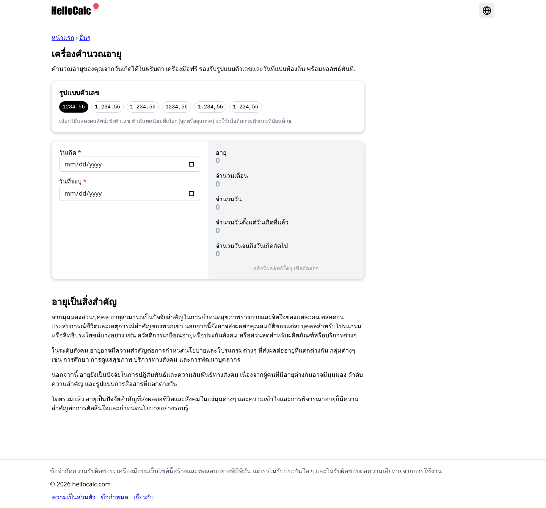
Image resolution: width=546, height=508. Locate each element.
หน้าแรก (63, 37)
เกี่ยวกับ (143, 497)
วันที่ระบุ (72, 181)
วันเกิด (70, 152)
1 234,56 (245, 106)
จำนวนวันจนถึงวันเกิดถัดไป (252, 245)
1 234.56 (142, 106)
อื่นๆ (85, 37)
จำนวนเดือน (232, 175)
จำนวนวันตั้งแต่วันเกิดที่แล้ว (252, 222)
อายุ (221, 152)
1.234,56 (210, 106)
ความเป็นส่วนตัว (74, 497)
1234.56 (74, 106)
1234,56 (176, 106)
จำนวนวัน (229, 199)
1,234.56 (107, 106)
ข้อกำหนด (114, 497)
